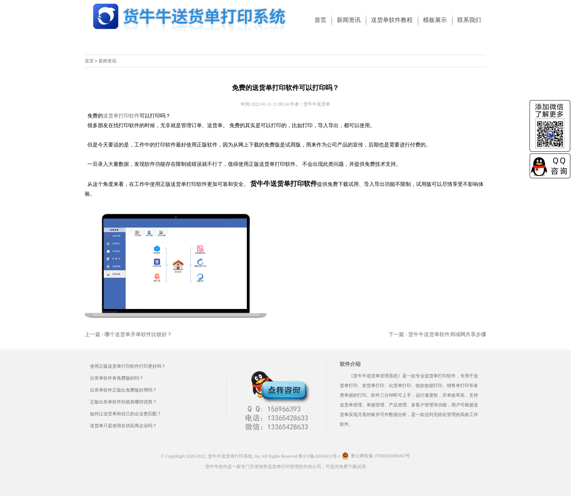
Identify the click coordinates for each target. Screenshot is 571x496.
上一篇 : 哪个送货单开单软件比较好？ (128, 334)
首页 (89, 61)
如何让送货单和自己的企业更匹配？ (125, 413)
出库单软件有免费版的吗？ (116, 378)
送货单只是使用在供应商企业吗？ (123, 425)
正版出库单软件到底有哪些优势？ (123, 402)
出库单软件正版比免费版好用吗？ (123, 390)
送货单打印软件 (121, 116)
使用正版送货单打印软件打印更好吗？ (128, 366)
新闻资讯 (107, 61)
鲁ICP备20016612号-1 (320, 456)
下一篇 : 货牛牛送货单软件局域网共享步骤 (437, 334)
